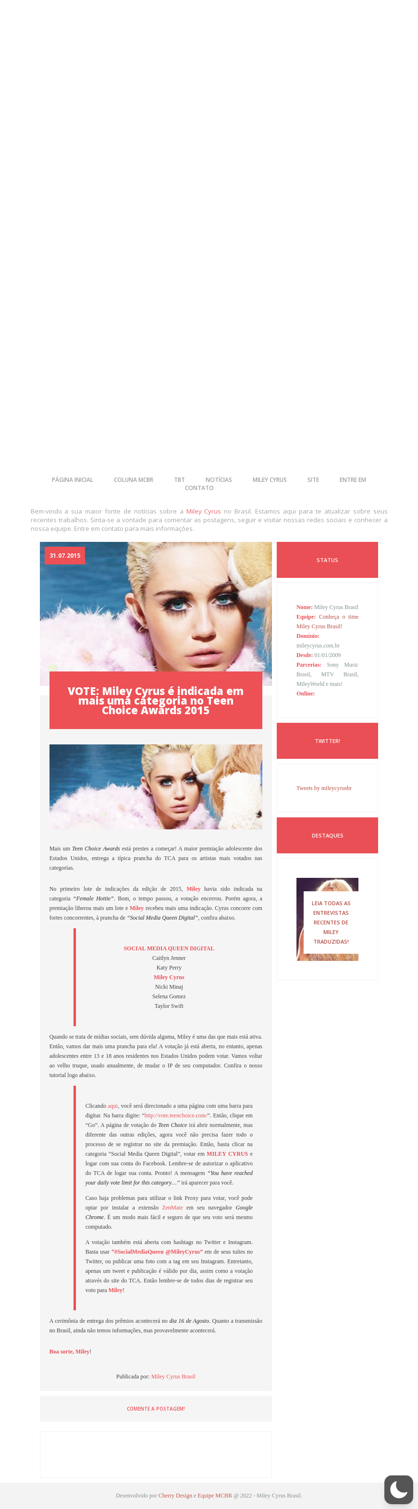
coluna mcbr (133, 480)
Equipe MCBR (214, 1495)
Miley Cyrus (203, 511)
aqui (113, 1105)
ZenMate (172, 1207)
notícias (219, 480)
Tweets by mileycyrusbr (324, 788)
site (313, 480)
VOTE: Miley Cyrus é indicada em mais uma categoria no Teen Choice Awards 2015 (156, 700)
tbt (179, 480)
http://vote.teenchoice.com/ (176, 1115)
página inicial (72, 480)
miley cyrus (270, 480)
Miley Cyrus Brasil (173, 1376)
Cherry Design (175, 1495)
